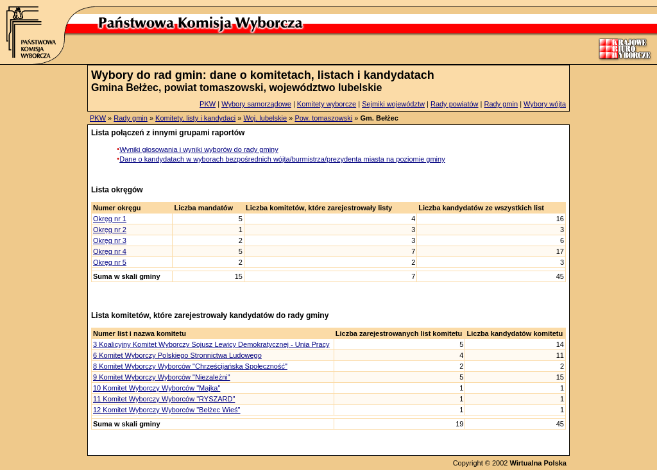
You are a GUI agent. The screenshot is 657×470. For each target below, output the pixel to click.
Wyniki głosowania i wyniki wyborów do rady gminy (198, 149)
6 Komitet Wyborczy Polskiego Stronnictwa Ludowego (177, 355)
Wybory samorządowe (256, 104)
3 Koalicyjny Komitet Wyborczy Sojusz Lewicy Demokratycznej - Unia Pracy (211, 344)
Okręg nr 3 (109, 240)
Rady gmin (501, 104)
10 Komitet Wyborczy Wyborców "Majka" (156, 388)
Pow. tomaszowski (323, 118)
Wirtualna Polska (538, 463)
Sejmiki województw (393, 104)
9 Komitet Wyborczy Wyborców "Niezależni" (161, 377)
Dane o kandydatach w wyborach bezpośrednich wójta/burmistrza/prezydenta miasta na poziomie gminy (282, 159)
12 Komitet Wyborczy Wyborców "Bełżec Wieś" (167, 410)
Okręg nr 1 (109, 218)
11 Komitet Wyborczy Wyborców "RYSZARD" (164, 399)
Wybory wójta (545, 104)
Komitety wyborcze (326, 104)
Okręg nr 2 (109, 229)
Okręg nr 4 (109, 251)
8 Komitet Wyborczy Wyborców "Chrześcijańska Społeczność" (190, 366)
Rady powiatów (455, 104)
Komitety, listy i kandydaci (195, 118)
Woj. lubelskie (265, 118)
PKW (208, 104)
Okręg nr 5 (109, 262)
